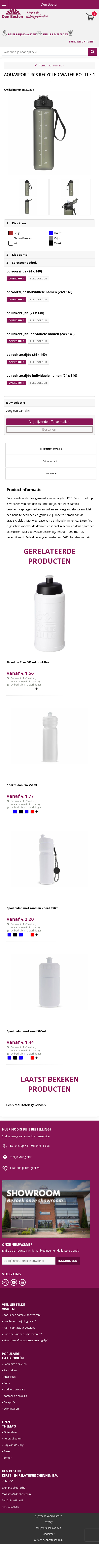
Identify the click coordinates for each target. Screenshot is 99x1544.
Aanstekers (10, 1370)
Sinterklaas (10, 1432)
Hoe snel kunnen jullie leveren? (23, 1334)
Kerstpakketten (13, 1438)
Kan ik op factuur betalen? (19, 1327)
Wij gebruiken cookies (48, 1528)
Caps (7, 1383)
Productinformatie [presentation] (51, 448)
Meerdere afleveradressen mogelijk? (26, 1340)
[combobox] (46, 52)
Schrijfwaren (11, 1408)
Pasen (7, 1451)
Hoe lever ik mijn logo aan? (20, 1321)
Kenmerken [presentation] (51, 473)
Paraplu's (9, 1402)
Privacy (48, 1522)
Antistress (10, 1376)
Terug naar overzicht (51, 65)
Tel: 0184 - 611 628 (12, 1500)
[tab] (50, 449)
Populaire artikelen (15, 1364)
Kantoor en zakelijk (15, 1396)
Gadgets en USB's (14, 1389)
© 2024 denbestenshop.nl (48, 1540)
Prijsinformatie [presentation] (51, 461)
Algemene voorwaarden (48, 1516)
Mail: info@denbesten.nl (16, 1494)
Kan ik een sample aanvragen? (22, 1315)
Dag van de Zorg (13, 1445)
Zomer (8, 1457)
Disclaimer (48, 1534)
